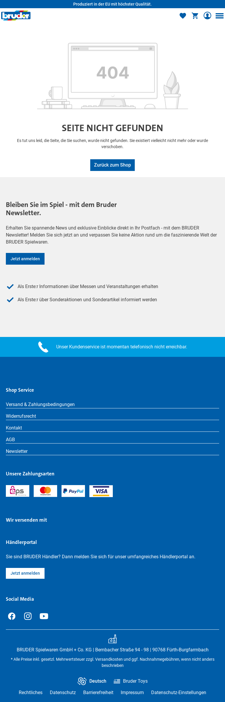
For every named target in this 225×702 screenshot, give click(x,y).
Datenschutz (63, 692)
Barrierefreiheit (98, 692)
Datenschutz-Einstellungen (178, 692)
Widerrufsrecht (21, 416)
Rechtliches (30, 692)
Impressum (132, 692)
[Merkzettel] (183, 15)
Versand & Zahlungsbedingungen (40, 404)
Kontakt (14, 428)
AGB (10, 439)
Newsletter (17, 451)
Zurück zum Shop (112, 165)
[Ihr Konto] (207, 15)
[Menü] (219, 15)
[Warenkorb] (195, 15)
